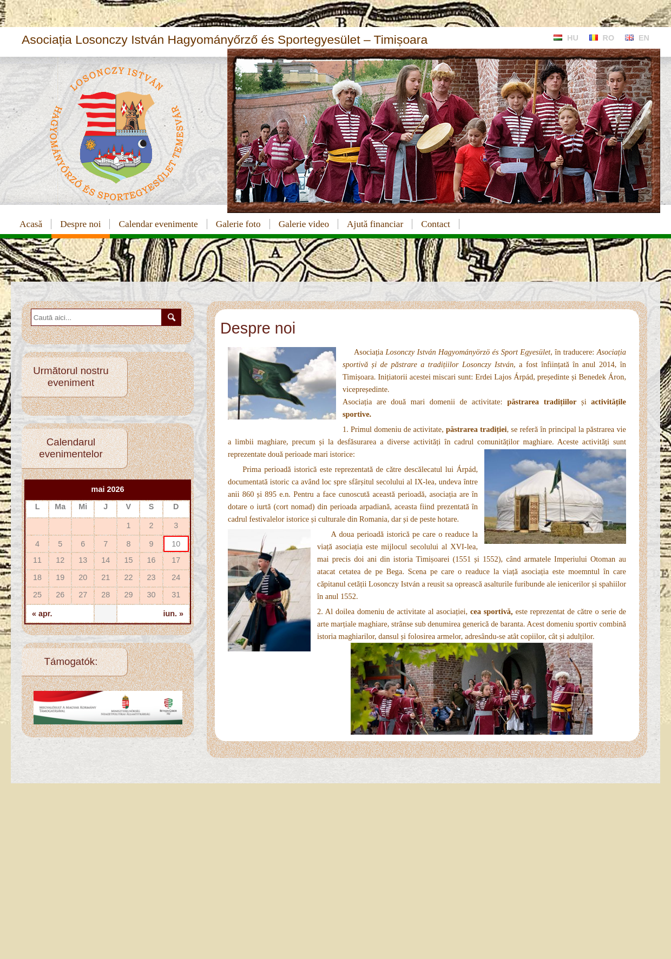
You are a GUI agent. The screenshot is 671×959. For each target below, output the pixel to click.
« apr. (42, 613)
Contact (435, 224)
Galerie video (304, 224)
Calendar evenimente (158, 224)
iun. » (173, 613)
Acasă (30, 224)
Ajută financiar (375, 224)
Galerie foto (238, 224)
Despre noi (80, 224)
